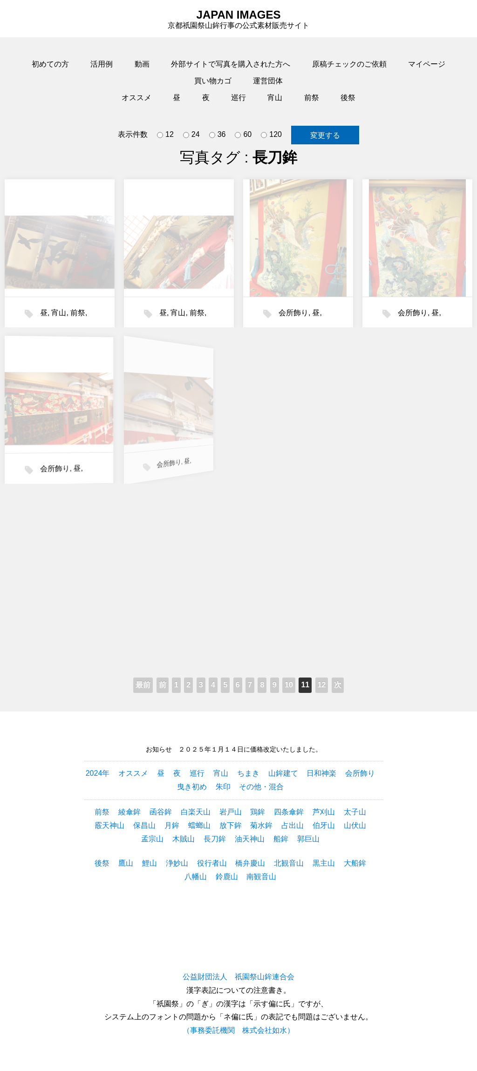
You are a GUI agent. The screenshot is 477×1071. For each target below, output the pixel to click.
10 (289, 685)
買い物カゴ (213, 81)
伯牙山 (324, 825)
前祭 (311, 98)
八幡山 (195, 877)
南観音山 (261, 877)
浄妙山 (177, 863)
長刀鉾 (215, 839)
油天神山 (250, 839)
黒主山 (324, 863)
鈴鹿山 (227, 877)
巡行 (238, 98)
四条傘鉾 (289, 812)
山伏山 (355, 825)
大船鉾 (355, 863)
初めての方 (50, 64)
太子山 (355, 812)
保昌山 (144, 825)
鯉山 (149, 863)
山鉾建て (283, 773)
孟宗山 (152, 839)
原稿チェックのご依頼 (349, 64)
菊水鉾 (261, 825)
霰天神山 (109, 825)
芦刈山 (324, 812)
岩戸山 (230, 812)
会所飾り (293, 312)
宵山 (274, 98)
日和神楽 (321, 773)
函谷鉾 (161, 812)
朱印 (223, 787)
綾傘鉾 (129, 812)
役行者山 (212, 863)
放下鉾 (230, 825)
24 (191, 135)
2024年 (98, 773)
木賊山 (183, 839)
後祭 (348, 98)
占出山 (292, 825)
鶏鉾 (257, 812)
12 (165, 135)
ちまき (248, 773)
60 (243, 135)
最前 (143, 685)
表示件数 (133, 134)
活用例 (101, 64)
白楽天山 (196, 812)
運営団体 (268, 81)
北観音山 (289, 863)
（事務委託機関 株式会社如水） (238, 1030)
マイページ (426, 64)
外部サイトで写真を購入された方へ (230, 64)
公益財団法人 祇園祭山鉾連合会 (238, 977)
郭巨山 (308, 839)
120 (271, 135)
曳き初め (192, 787)
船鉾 (280, 839)
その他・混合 (261, 787)
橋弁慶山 (250, 863)
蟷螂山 (199, 825)
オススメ (136, 98)
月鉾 (171, 825)
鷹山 (125, 863)
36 (217, 135)
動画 (142, 64)
